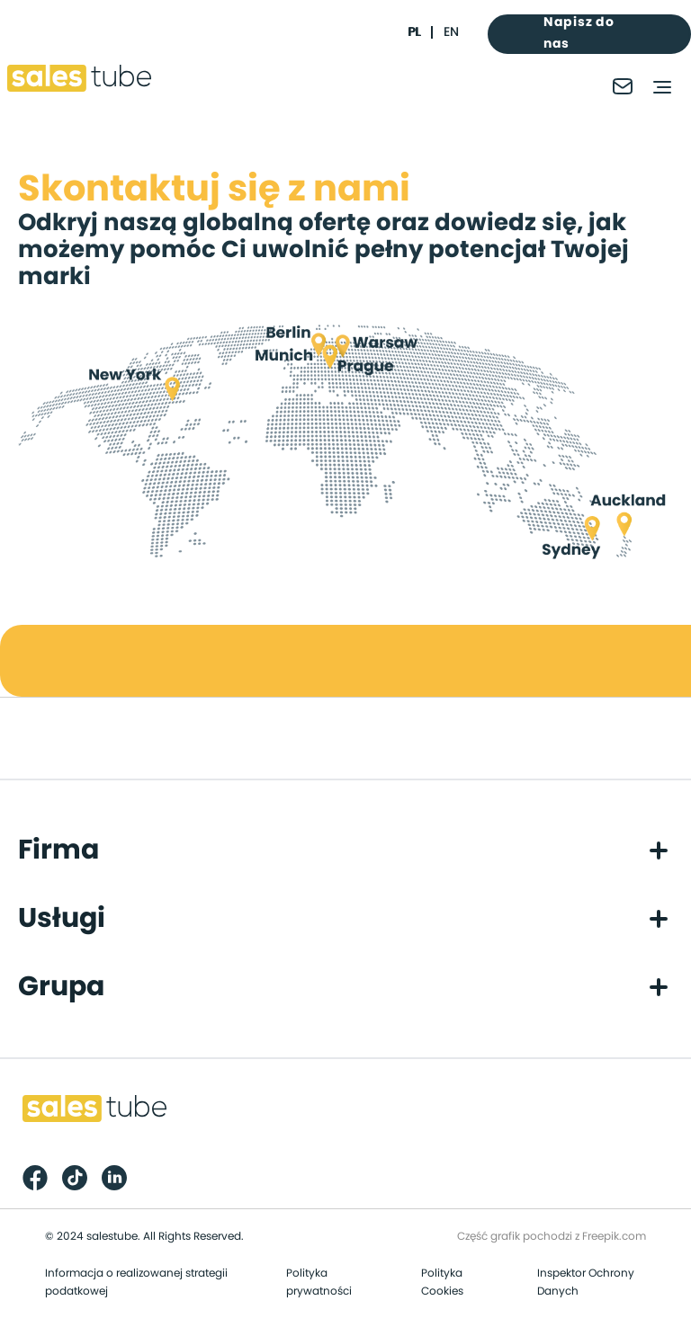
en (451, 32)
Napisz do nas (578, 33)
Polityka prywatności (319, 1282)
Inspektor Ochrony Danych (585, 1282)
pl (414, 32)
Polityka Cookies (442, 1282)
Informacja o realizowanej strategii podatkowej (136, 1282)
